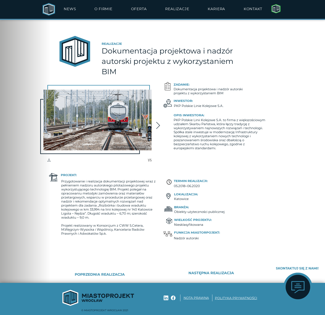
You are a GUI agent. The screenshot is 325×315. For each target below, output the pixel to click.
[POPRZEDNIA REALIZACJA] (107, 274)
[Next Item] (158, 126)
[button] (103, 9)
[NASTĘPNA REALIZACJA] (205, 273)
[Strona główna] (276, 8)
